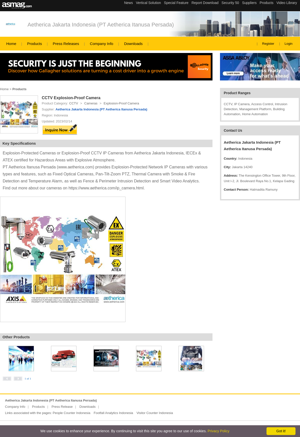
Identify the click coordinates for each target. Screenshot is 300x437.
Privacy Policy (218, 431)
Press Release (62, 407)
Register (268, 43)
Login (288, 43)
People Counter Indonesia (71, 413)
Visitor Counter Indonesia (154, 413)
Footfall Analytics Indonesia (113, 413)
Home (11, 43)
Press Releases (66, 43)
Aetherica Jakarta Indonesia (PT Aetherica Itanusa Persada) (101, 24)
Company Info (101, 43)
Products (34, 43)
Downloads (133, 43)
